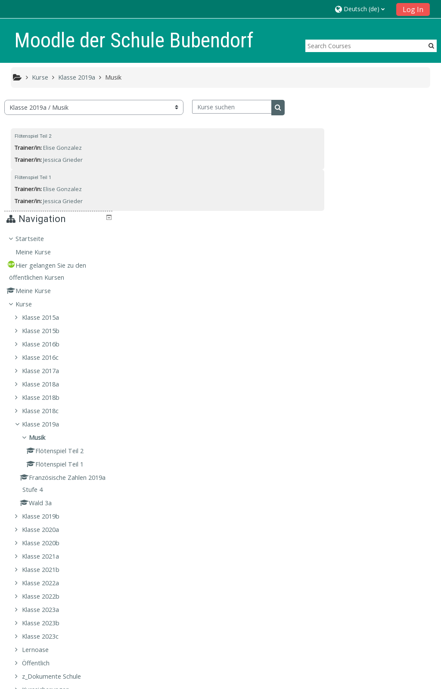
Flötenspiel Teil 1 (33, 177)
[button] (363, 8)
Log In (413, 9)
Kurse (354, 186)
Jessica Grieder (63, 160)
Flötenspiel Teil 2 (33, 136)
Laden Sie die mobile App (335, 680)
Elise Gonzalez (62, 147)
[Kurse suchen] (232, 107)
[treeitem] (383, 366)
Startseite (360, 120)
